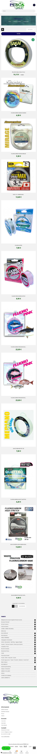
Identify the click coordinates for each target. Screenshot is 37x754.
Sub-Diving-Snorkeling (6, 666)
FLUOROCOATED (18, 245)
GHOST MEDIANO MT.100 (18, 448)
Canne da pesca (4, 626)
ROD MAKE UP (4, 664)
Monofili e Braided (5, 648)
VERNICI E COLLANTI (5, 671)
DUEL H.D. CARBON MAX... (18, 194)
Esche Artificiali (4, 633)
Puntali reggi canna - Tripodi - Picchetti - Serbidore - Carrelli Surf (15, 660)
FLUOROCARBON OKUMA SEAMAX (18, 112)
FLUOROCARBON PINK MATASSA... (18, 347)
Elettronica (3, 631)
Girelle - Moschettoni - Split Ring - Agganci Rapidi (11, 642)
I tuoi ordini (3, 721)
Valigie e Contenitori (5, 668)
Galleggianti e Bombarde (6, 639)
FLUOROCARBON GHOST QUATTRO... (19, 499)
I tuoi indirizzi (4, 725)
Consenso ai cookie (6, 752)
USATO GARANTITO (5, 677)
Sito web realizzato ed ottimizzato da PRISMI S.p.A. (18, 744)
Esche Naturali (4, 635)
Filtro (18, 33)
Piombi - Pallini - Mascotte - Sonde (8, 657)
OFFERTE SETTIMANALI (6, 675)
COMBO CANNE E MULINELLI (7, 628)
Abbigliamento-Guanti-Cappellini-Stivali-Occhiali (11, 619)
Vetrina (2, 673)
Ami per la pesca (4, 624)
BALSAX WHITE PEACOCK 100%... (18, 595)
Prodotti (3, 616)
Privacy (2, 713)
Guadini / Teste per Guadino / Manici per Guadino (12, 644)
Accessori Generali (5, 622)
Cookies (2, 715)
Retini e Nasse (4, 662)
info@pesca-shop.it (8, 732)
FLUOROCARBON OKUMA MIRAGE (18, 153)
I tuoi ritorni (3, 723)
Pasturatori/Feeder (5, 655)
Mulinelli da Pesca (5, 651)
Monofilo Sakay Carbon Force (18, 72)
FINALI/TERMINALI (5, 637)
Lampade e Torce (5, 646)
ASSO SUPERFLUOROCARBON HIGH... (18, 544)
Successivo (22, 606)
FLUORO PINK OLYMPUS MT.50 (18, 296)
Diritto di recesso (4, 709)
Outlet (2, 653)
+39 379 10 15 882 (6, 734)
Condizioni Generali (5, 711)
